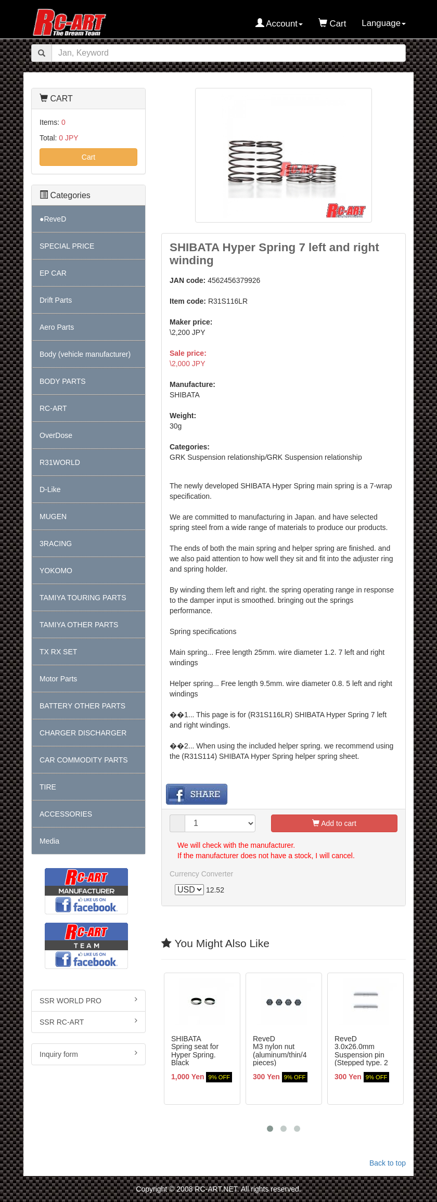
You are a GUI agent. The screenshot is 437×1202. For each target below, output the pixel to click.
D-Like (50, 489)
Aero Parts (57, 327)
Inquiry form (88, 1053)
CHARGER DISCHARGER (83, 733)
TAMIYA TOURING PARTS (83, 597)
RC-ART (53, 408)
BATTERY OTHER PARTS (82, 706)
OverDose (56, 435)
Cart (88, 157)
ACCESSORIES (66, 814)
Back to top (387, 1163)
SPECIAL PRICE (67, 246)
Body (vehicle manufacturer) (85, 354)
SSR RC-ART (88, 1021)
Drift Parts (56, 300)
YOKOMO (56, 570)
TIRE (48, 787)
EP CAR (53, 273)
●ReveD (53, 219)
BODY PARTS (63, 381)
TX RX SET (58, 652)
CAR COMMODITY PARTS (84, 760)
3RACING (56, 543)
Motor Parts (58, 679)
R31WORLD (60, 462)
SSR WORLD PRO (88, 1000)
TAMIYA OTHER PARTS (79, 625)
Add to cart (334, 823)
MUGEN (53, 516)
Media (49, 841)
